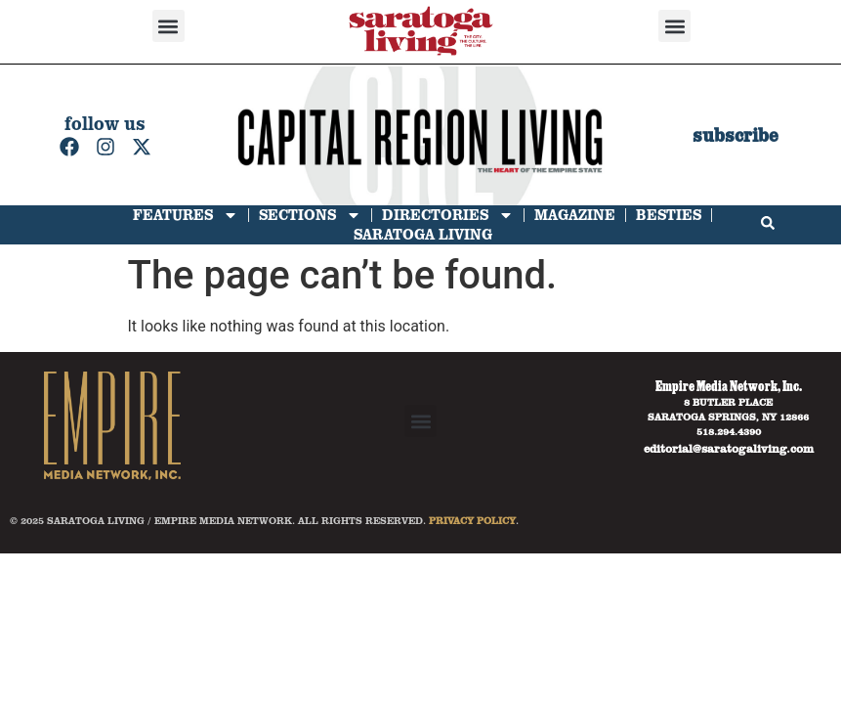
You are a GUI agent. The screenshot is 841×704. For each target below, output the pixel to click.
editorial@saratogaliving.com (729, 448)
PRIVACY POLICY (472, 520)
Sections (310, 215)
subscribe (735, 135)
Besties (668, 214)
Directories (448, 215)
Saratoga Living (423, 234)
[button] (168, 26)
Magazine (574, 214)
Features (185, 215)
